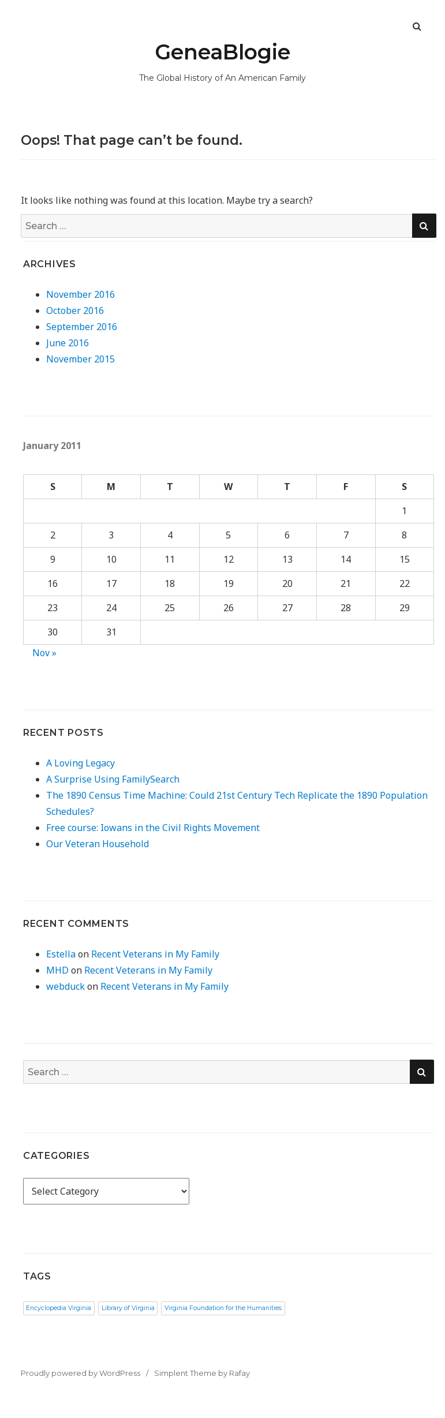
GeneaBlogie (222, 52)
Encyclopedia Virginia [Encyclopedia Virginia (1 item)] (58, 1308)
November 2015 (80, 359)
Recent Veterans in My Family (155, 954)
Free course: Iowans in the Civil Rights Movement (153, 827)
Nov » (44, 652)
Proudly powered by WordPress (80, 1373)
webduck (65, 986)
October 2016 (75, 310)
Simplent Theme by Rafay (202, 1373)
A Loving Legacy (80, 763)
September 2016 (81, 326)
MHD (57, 970)
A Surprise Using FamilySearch (113, 779)
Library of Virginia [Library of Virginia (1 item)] (128, 1308)
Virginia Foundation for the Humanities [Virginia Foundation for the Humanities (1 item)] (223, 1308)
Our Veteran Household (97, 843)
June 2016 (67, 342)
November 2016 (80, 294)
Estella (61, 954)
